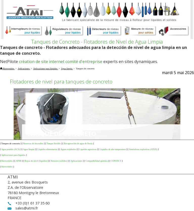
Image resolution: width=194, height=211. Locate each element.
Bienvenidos (7, 161)
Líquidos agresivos (87, 149)
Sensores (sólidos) (59, 161)
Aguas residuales (68, 149)
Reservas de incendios (33, 143)
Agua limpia (28, 149)
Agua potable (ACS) (10, 149)
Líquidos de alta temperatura (113, 149)
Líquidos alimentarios (48, 149)
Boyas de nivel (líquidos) (36, 161)
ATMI (18, 161)
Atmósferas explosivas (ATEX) (143, 149)
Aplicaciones (76, 161)
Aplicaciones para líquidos (13, 155)
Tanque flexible (53, 143)
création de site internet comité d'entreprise (60, 61)
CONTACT (116, 161)
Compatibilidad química (96, 161)
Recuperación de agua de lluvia (78, 143)
